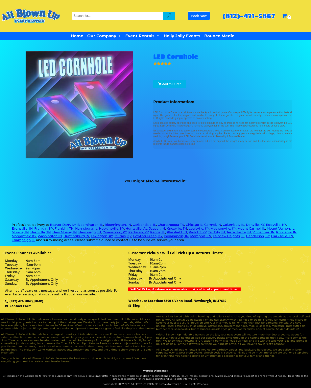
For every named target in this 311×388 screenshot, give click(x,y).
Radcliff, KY (197, 232)
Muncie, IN (20, 232)
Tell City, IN (216, 232)
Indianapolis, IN (176, 236)
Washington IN (50, 236)
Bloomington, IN (118, 225)
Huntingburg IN (76, 236)
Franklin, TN (64, 228)
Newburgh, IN (89, 232)
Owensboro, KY (115, 232)
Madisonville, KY (223, 228)
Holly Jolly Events (182, 36)
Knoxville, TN (177, 228)
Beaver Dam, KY (63, 225)
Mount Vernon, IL (281, 228)
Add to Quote (169, 84)
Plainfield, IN (177, 232)
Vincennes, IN (263, 232)
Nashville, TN (40, 232)
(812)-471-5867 (249, 16)
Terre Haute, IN (239, 232)
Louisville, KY (199, 228)
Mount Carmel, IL (251, 228)
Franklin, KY (43, 228)
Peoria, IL (157, 232)
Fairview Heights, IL (228, 236)
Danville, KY (255, 225)
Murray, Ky (122, 236)
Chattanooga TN (171, 225)
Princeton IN (286, 232)
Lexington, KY (102, 236)
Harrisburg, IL (86, 228)
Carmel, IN (212, 225)
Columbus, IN (233, 225)
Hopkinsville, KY (111, 228)
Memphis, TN (200, 236)
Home (77, 36)
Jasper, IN (157, 228)
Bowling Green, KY (147, 236)
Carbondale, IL (144, 225)
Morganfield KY (24, 236)
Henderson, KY (258, 236)
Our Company (104, 36)
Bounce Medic (219, 36)
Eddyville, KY (276, 225)
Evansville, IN (22, 228)
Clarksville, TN (282, 236)
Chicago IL (194, 225)
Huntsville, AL (137, 228)
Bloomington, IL (90, 225)
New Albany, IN (64, 232)
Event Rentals (142, 36)
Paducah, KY (138, 232)
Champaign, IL (23, 240)
